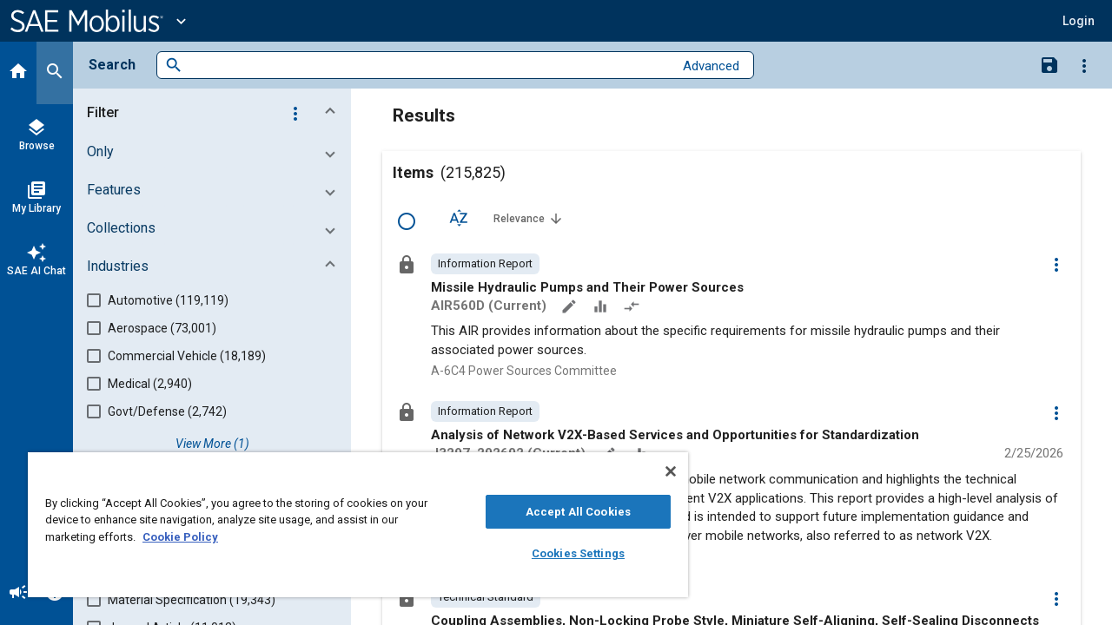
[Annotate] (570, 308)
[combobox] (428, 65)
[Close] (655, 471)
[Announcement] (18, 593)
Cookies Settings (565, 553)
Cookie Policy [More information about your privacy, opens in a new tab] (180, 536)
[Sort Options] (458, 218)
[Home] (18, 73)
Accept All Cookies (565, 511)
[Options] (1084, 65)
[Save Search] (1049, 64)
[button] (1079, 20)
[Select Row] (406, 221)
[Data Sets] (602, 308)
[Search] (54, 73)
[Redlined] (633, 308)
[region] (350, 524)
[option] (485, 263)
